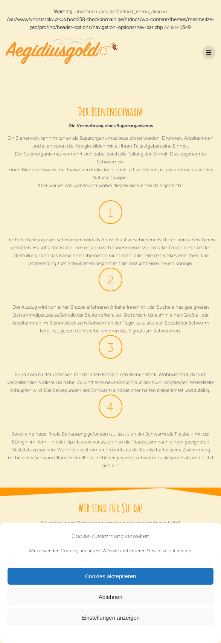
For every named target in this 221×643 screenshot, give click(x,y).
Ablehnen (110, 597)
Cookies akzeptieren (110, 576)
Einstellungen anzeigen (110, 617)
